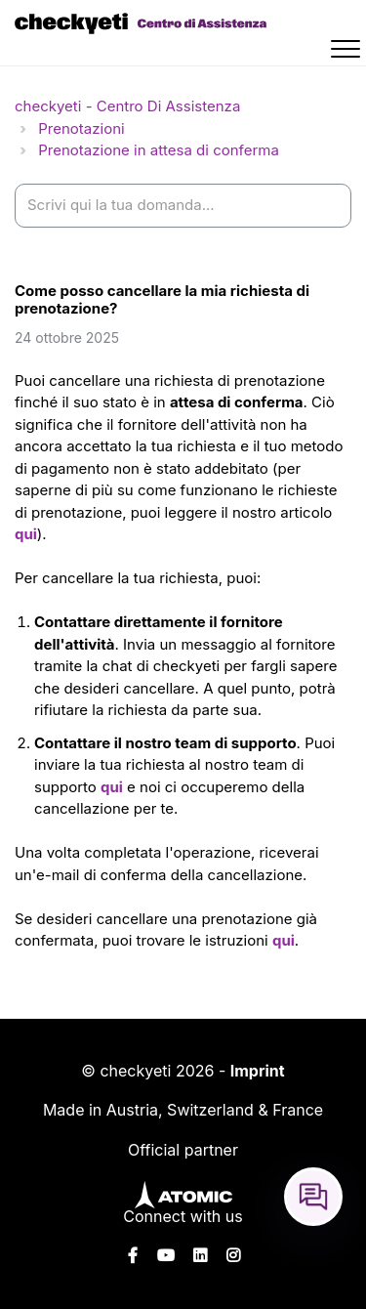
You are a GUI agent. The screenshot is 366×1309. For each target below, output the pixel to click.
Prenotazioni (81, 128)
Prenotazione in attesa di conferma (158, 150)
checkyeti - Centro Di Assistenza (127, 106)
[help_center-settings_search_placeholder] (183, 206)
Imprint (257, 1070)
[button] (348, 52)
